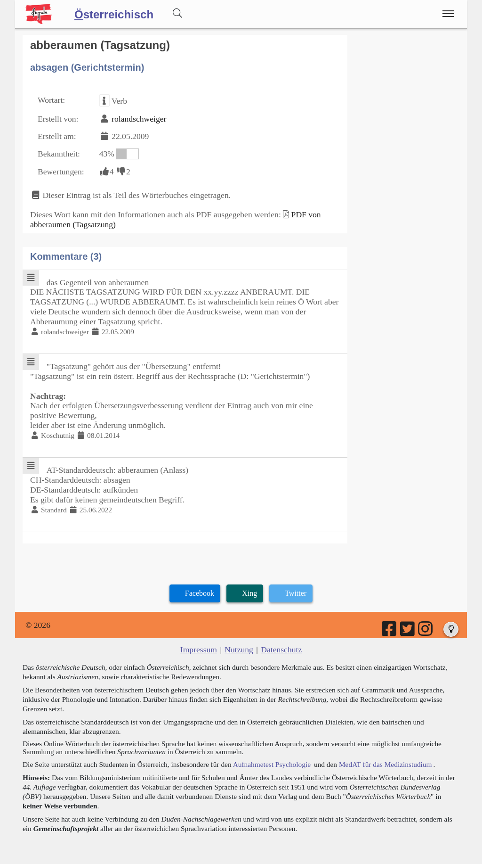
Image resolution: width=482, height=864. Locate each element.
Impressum (198, 649)
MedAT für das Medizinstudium (385, 764)
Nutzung (239, 649)
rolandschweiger (139, 118)
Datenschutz (281, 649)
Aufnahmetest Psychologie (272, 764)
